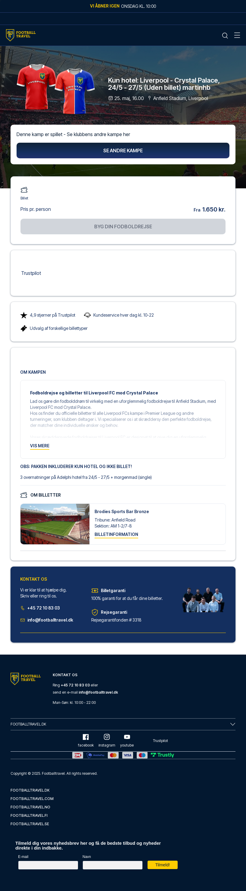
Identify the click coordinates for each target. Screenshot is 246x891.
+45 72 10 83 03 (40, 607)
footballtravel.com (32, 798)
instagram (106, 740)
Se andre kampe (123, 150)
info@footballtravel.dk (46, 619)
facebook (86, 740)
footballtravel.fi (29, 815)
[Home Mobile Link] (21, 35)
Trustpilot (31, 273)
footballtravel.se (30, 824)
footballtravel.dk (30, 790)
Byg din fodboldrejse (123, 227)
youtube (127, 740)
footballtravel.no (30, 807)
